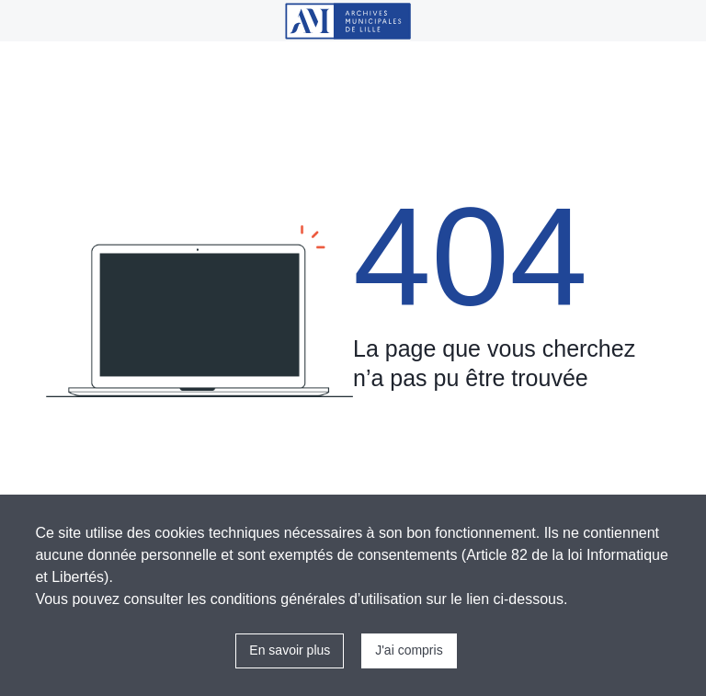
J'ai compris (408, 650)
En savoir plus (289, 650)
